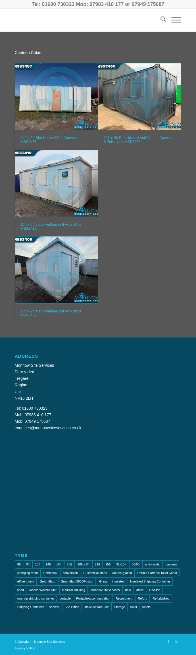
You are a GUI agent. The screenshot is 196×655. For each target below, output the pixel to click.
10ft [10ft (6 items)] (37, 564)
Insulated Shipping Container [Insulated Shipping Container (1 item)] (150, 581)
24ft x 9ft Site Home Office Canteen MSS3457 (49, 140)
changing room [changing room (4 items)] (27, 573)
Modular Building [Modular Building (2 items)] (73, 590)
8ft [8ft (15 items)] (19, 564)
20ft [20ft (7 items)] (69, 564)
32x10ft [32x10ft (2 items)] (121, 564)
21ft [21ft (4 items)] (97, 564)
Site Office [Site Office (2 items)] (72, 607)
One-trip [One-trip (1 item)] (154, 590)
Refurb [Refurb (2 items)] (142, 598)
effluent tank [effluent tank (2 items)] (25, 581)
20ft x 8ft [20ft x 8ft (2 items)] (83, 564)
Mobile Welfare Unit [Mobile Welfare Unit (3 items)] (43, 590)
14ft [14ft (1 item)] (48, 564)
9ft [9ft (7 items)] (28, 564)
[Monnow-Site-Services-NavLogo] (81, 20)
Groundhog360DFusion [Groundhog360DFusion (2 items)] (77, 581)
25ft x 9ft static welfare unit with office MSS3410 (51, 226)
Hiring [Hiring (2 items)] (103, 581)
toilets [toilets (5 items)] (146, 607)
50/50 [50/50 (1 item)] (136, 564)
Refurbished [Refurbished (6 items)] (161, 598)
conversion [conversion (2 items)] (70, 573)
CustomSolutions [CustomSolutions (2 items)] (95, 573)
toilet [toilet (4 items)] (133, 607)
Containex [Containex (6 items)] (50, 573)
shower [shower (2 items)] (54, 607)
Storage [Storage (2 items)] (119, 607)
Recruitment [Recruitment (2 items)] (124, 598)
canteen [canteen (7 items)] (171, 564)
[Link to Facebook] (168, 641)
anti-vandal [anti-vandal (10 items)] (152, 564)
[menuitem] (160, 20)
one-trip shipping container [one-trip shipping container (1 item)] (35, 598)
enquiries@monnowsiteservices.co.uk (48, 428)
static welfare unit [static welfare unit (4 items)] (96, 607)
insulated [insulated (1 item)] (118, 581)
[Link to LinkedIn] (177, 641)
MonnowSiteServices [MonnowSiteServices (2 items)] (105, 590)
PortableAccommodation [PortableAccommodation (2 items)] (93, 598)
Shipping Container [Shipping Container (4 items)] (30, 607)
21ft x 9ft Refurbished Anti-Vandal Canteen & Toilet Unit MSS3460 (138, 140)
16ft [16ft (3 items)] (58, 564)
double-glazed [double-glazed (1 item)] (122, 573)
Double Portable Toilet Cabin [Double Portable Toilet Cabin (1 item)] (157, 573)
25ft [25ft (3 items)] (107, 564)
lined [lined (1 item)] (20, 590)
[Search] (160, 20)
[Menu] (173, 20)
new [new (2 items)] (128, 590)
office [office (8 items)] (140, 590)
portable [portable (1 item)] (65, 598)
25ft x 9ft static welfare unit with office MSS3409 (51, 313)
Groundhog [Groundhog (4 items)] (47, 581)
